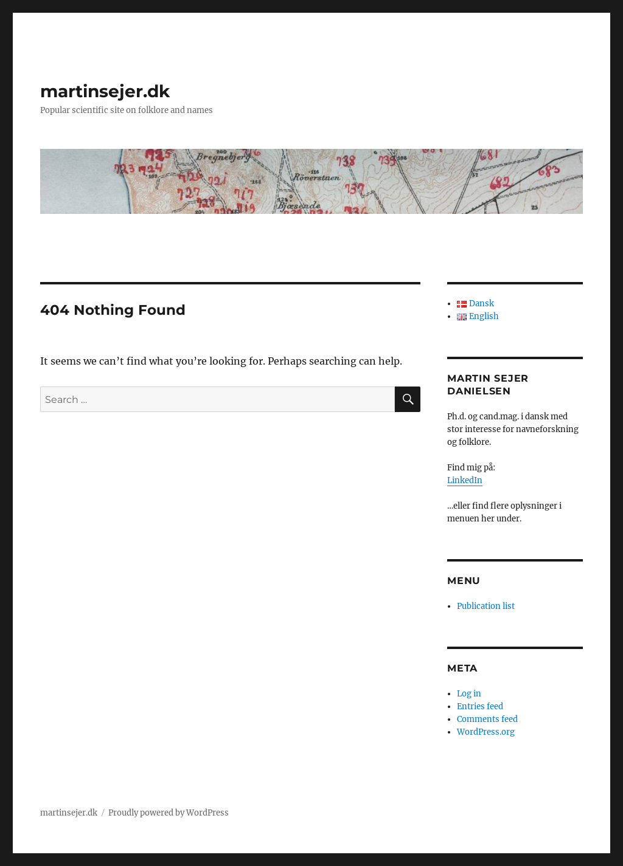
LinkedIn (464, 480)
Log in (469, 694)
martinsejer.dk (105, 91)
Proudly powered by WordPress (168, 813)
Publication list (486, 606)
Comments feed (487, 719)
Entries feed (480, 706)
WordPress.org (486, 732)
